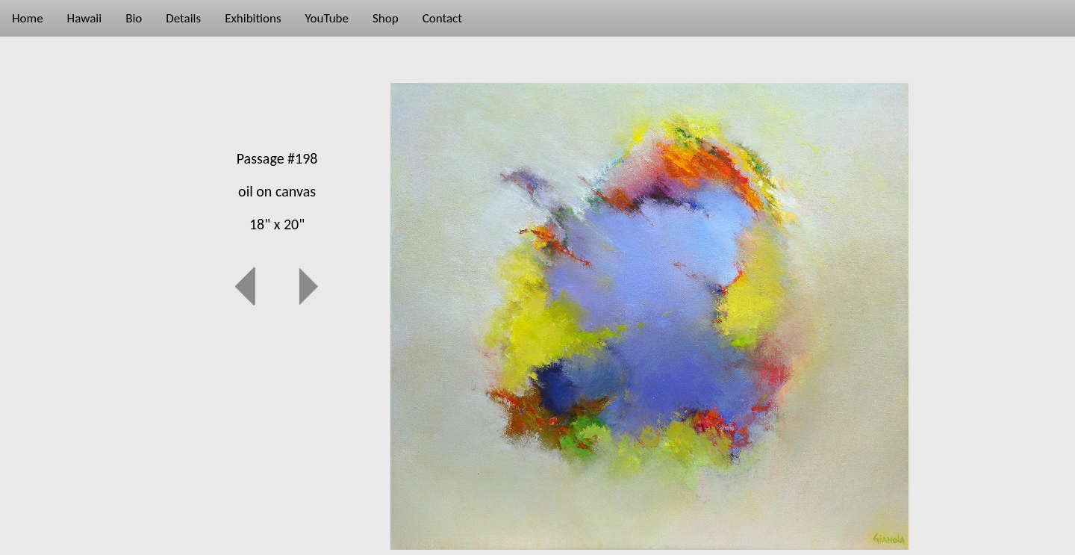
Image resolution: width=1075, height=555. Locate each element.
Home (27, 18)
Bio (133, 18)
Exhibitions (253, 18)
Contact (442, 18)
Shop (386, 18)
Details (183, 18)
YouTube (327, 18)
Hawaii (84, 18)
